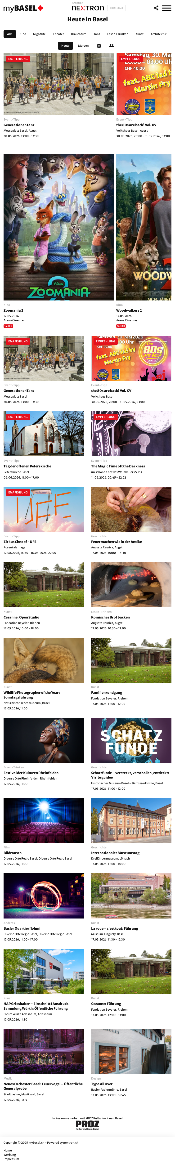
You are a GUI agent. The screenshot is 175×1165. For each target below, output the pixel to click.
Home (8, 1150)
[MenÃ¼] (166, 8)
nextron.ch (71, 1142)
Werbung (10, 1154)
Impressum (11, 1159)
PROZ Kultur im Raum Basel (104, 1118)
